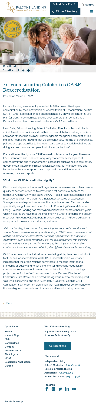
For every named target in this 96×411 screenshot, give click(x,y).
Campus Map (12, 343)
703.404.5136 (73, 376)
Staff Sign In (11, 354)
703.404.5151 (73, 365)
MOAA (8, 358)
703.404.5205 (66, 372)
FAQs (7, 339)
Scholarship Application (17, 362)
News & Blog (12, 335)
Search (89, 4)
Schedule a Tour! (64, 4)
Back (7, 303)
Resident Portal (13, 350)
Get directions (57, 345)
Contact (9, 347)
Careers (9, 365)
